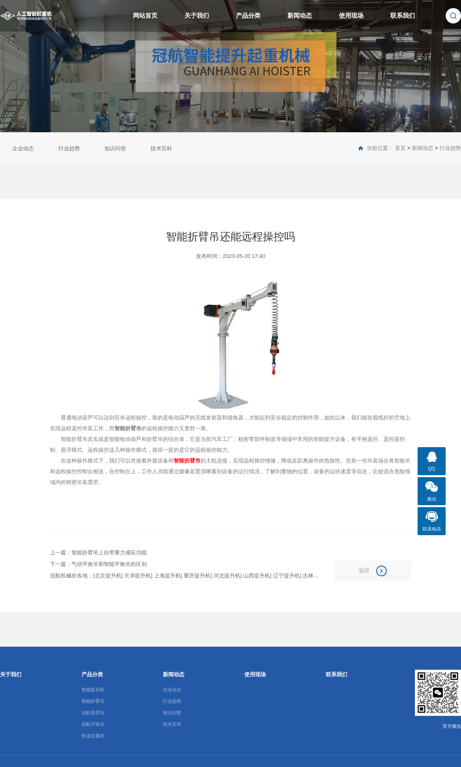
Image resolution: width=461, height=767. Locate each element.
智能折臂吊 (92, 701)
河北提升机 (227, 575)
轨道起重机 (92, 736)
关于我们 (196, 15)
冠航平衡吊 (92, 724)
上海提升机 (167, 575)
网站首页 (145, 15)
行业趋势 (69, 148)
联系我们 (402, 15)
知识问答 (115, 148)
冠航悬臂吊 (92, 712)
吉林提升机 (316, 575)
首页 (400, 148)
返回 (372, 571)
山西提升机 (256, 575)
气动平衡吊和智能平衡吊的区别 (109, 564)
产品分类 (248, 15)
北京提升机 (108, 575)
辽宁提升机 (286, 575)
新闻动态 (299, 15)
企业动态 (23, 148)
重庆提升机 (197, 575)
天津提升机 (137, 575)
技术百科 (161, 148)
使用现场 (351, 15)
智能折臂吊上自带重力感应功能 (109, 552)
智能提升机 (92, 689)
